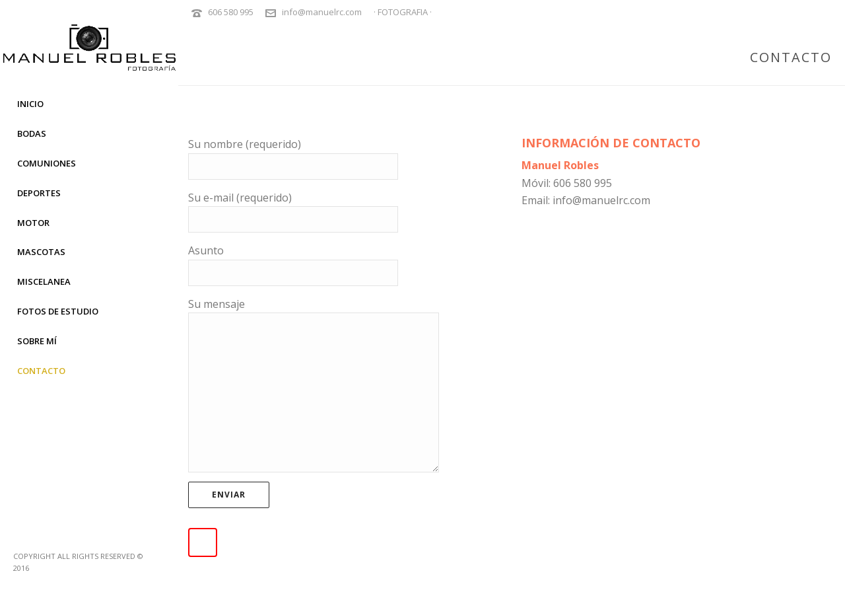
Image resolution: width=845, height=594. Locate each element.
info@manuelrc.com (322, 12)
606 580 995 (231, 12)
